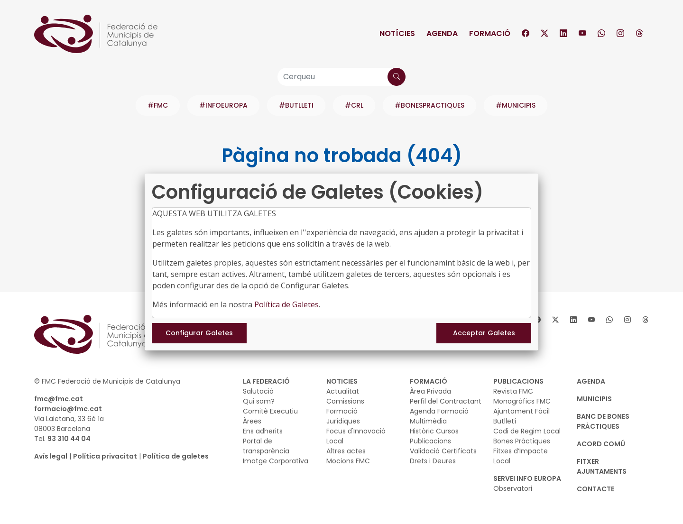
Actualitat (342, 391)
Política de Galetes (286, 304)
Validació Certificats (443, 451)
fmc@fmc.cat (58, 399)
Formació (489, 33)
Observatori (512, 488)
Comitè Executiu (270, 411)
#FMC (158, 105)
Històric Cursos (434, 431)
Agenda (442, 33)
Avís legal (50, 456)
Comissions (345, 401)
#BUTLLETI (296, 105)
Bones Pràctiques (521, 441)
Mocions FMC (348, 461)
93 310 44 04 (69, 438)
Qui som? (259, 401)
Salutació (258, 391)
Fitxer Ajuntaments (602, 466)
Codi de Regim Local (527, 431)
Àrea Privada (430, 391)
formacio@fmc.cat (68, 409)
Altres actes (346, 451)
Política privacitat (105, 456)
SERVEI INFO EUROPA (527, 478)
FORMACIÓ (428, 381)
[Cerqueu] (341, 77)
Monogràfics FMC (522, 401)
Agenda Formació (439, 411)
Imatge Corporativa (275, 461)
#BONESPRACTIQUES (429, 105)
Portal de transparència (266, 446)
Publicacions (430, 441)
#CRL (354, 105)
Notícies (397, 33)
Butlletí (504, 421)
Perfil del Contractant (445, 401)
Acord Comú (601, 444)
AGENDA (591, 381)
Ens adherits (263, 431)
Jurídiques (343, 421)
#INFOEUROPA (223, 105)
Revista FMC (513, 391)
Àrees (252, 421)
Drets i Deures (433, 461)
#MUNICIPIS (515, 105)
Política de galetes (176, 456)
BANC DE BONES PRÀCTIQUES (603, 421)
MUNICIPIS (594, 399)
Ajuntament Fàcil (521, 411)
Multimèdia (428, 421)
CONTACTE (595, 489)
